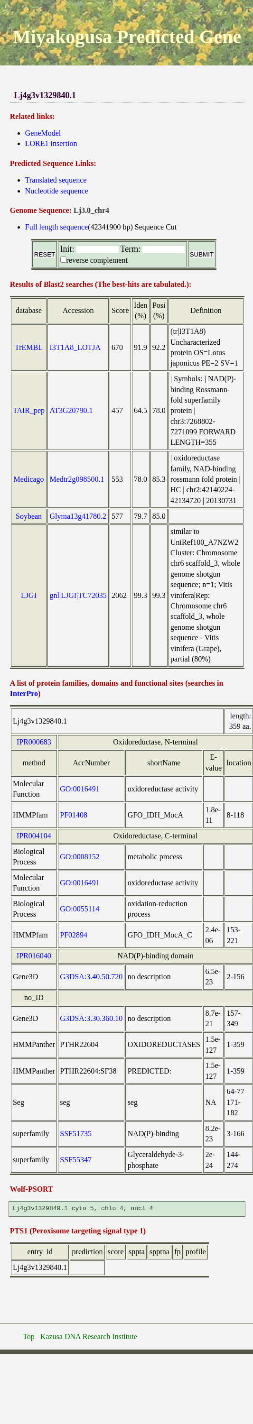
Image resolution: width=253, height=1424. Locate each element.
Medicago (29, 479)
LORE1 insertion (51, 143)
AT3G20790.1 (71, 410)
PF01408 (73, 815)
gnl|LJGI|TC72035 (78, 595)
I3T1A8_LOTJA (75, 347)
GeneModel (43, 133)
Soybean (29, 516)
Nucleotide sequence (56, 191)
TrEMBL (29, 347)
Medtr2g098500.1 (77, 479)
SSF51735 (76, 1134)
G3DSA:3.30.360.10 (91, 1018)
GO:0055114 (79, 909)
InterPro (24, 693)
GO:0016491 (80, 789)
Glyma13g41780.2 (78, 516)
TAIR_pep (29, 410)
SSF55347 (76, 1160)
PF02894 (73, 935)
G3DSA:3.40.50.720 (91, 977)
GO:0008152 (80, 857)
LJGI (29, 595)
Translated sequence (56, 180)
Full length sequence (56, 227)
